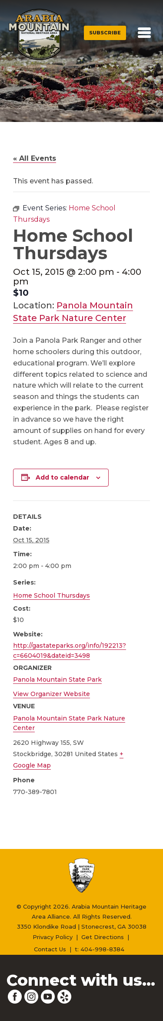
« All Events (34, 158)
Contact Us (50, 949)
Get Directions (102, 936)
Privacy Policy (53, 936)
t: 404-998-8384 (99, 949)
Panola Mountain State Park (57, 679)
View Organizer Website (51, 694)
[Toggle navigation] (144, 32)
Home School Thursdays (51, 595)
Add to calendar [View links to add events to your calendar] (62, 477)
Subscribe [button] (105, 33)
